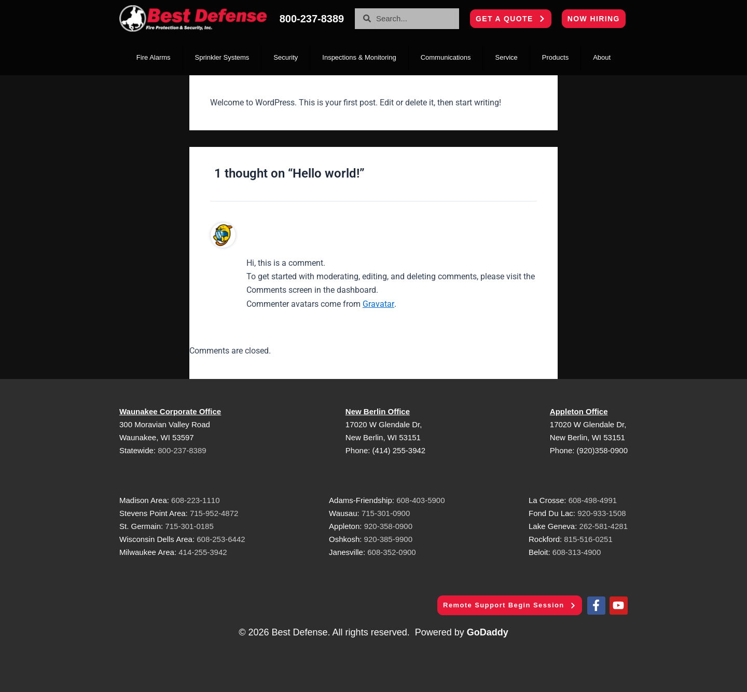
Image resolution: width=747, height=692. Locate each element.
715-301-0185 (189, 526)
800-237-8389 (182, 450)
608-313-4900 (576, 552)
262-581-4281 (603, 526)
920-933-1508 (601, 513)
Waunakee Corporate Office (170, 411)
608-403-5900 (420, 500)
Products (555, 57)
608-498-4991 (593, 500)
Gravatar (378, 304)
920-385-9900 (388, 539)
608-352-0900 (391, 552)
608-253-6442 (220, 539)
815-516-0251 (588, 539)
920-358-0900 (388, 526)
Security (285, 57)
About (602, 57)
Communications (446, 57)
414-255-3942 (202, 552)
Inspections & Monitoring (359, 57)
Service (506, 57)
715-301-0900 (386, 513)
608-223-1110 (195, 500)
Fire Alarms (153, 57)
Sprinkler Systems (222, 57)
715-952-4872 (214, 513)
